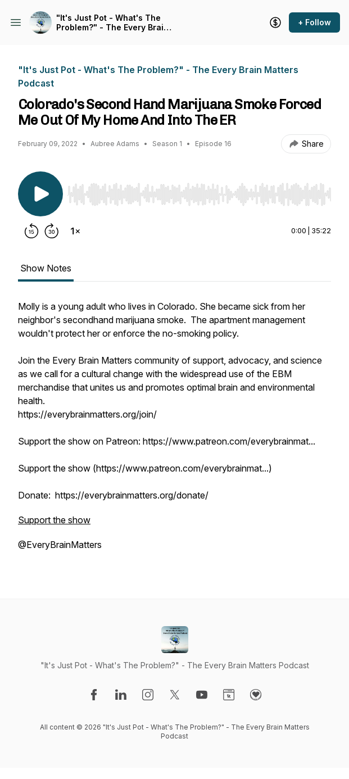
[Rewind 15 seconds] (31, 231)
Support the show (54, 520)
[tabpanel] (174, 431)
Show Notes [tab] (45, 268)
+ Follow (314, 22)
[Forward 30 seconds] (52, 231)
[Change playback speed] (75, 231)
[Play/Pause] (40, 193)
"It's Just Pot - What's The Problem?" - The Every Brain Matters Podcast (112, 23)
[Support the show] (275, 22)
